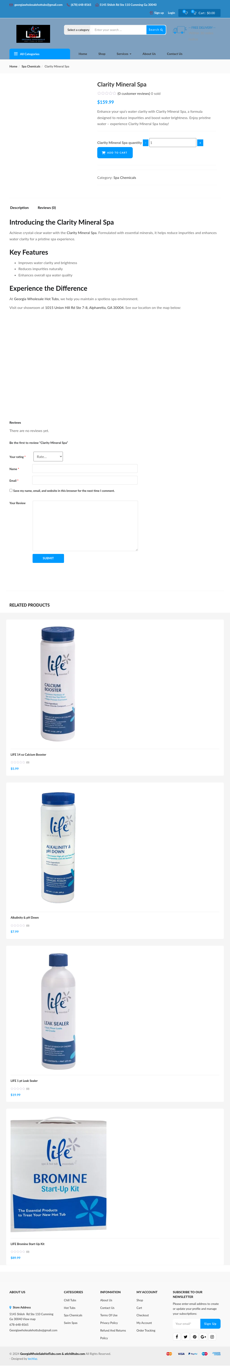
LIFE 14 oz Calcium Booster (28, 755)
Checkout (143, 1319)
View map (29, 1322)
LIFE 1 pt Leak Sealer (24, 1083)
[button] (205, 13)
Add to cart (117, 152)
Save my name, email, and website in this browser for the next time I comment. (64, 490)
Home (83, 54)
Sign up (159, 13)
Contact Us (174, 54)
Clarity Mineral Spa (82, 232)
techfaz (32, 1362)
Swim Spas (70, 1326)
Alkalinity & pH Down (25, 919)
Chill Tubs (70, 1303)
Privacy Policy (109, 1326)
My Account (144, 1326)
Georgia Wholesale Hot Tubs (36, 299)
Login (171, 13)
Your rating (17, 457)
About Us (149, 54)
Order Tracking (146, 1334)
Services (124, 54)
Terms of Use (108, 1319)
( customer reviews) (134, 93)
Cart (139, 1311)
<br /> (76, 360)
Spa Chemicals (31, 66)
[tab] (21, 208)
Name (14, 469)
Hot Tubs (69, 1311)
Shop (101, 54)
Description (19, 208)
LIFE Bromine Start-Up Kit (28, 1247)
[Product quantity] (172, 142)
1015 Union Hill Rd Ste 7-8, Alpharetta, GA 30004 (84, 307)
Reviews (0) (47, 208)
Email (13, 480)
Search (156, 30)
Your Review (17, 503)
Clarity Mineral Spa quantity (119, 142)
